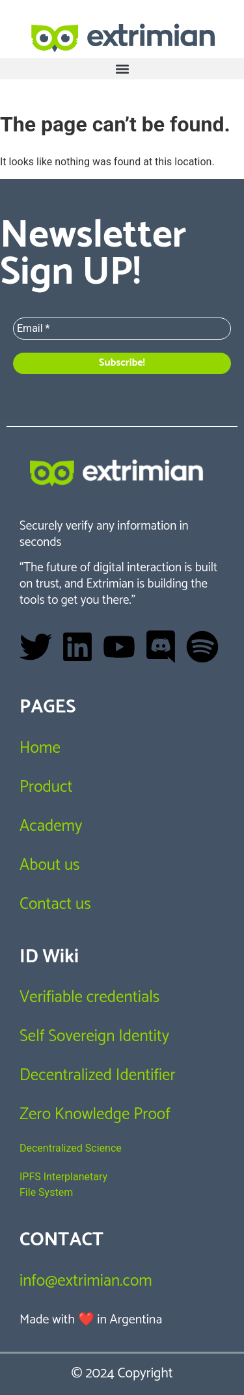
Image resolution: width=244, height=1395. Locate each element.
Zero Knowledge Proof (95, 1114)
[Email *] (122, 329)
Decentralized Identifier (98, 1075)
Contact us (55, 904)
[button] (122, 68)
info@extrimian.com (86, 1281)
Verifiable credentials (89, 997)
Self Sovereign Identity (94, 1036)
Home (40, 748)
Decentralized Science (71, 1148)
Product (46, 787)
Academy (51, 826)
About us (50, 865)
